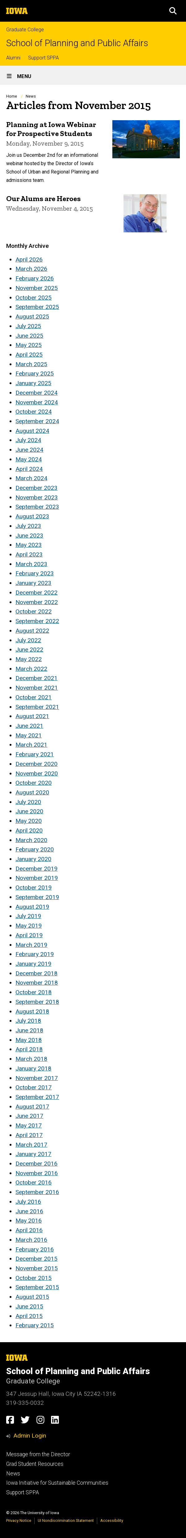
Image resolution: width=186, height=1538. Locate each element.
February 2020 (34, 849)
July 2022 (28, 640)
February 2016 (34, 1249)
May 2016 (28, 1220)
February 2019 (34, 954)
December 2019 (36, 868)
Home (11, 96)
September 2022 (37, 621)
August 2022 (32, 630)
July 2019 (28, 916)
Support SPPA (43, 58)
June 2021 (29, 725)
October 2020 (33, 782)
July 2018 (28, 1020)
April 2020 (29, 830)
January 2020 (33, 859)
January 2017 (33, 1154)
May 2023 (28, 544)
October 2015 (33, 1277)
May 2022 (28, 659)
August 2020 (32, 792)
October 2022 (33, 611)
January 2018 (33, 1068)
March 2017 (31, 1144)
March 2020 (31, 840)
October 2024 (33, 411)
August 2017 (32, 1106)
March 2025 (31, 364)
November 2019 (36, 877)
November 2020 (36, 773)
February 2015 (34, 1325)
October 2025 (33, 297)
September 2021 (37, 706)
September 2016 (37, 1192)
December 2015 (36, 1258)
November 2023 (36, 497)
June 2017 (29, 1115)
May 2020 (28, 820)
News (31, 96)
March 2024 (31, 478)
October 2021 (33, 697)
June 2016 (29, 1211)
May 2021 (28, 735)
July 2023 (28, 526)
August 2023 (32, 516)
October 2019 (33, 887)
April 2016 (29, 1230)
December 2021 (36, 678)
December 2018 (36, 973)
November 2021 (36, 687)
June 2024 (29, 449)
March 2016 (31, 1239)
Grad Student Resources (34, 1464)
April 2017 (29, 1135)
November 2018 (36, 982)
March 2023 (31, 564)
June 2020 (29, 811)
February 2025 (34, 373)
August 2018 (32, 1011)
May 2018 (28, 1040)
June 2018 (29, 1030)
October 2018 (33, 992)
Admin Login (29, 1435)
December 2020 (36, 763)
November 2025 (36, 288)
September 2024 (37, 421)
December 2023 (36, 487)
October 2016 (33, 1182)
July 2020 (28, 802)
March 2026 (31, 268)
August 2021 (32, 716)
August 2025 (32, 316)
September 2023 (37, 506)
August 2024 (32, 430)
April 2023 (29, 554)
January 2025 (33, 383)
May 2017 (28, 1125)
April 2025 (29, 354)
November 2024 (36, 402)
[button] (173, 11)
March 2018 (31, 1058)
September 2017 (37, 1097)
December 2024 (36, 392)
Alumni (13, 58)
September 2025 (37, 306)
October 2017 (33, 1087)
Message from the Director (38, 1454)
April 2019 (29, 935)
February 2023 (34, 573)
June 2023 (29, 535)
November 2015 (36, 1268)
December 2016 (36, 1163)
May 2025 (28, 345)
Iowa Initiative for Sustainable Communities (57, 1483)
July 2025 (28, 326)
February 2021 (34, 754)
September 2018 (37, 1001)
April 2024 (29, 468)
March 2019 (31, 944)
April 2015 (29, 1316)
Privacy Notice (18, 1520)
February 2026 (34, 278)
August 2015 (32, 1296)
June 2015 (29, 1306)
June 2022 (29, 649)
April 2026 (29, 259)
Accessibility (111, 1520)
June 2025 (29, 335)
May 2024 (28, 459)
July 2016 (28, 1201)
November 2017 (36, 1078)
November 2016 (36, 1173)
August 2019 (32, 906)
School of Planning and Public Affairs (77, 43)
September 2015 (37, 1287)
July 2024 (28, 440)
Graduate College (25, 30)
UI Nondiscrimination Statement (66, 1520)
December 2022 (36, 592)
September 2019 (37, 897)
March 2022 (31, 668)
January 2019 (33, 963)
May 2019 (28, 925)
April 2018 (29, 1049)
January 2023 (33, 583)
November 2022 (36, 602)
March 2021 (31, 744)
